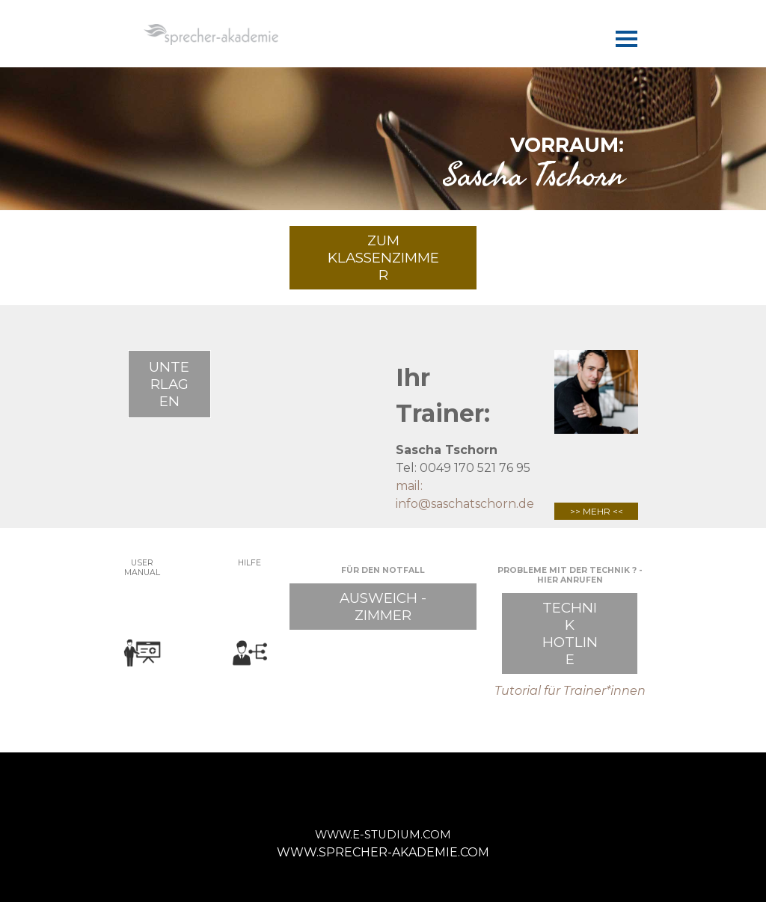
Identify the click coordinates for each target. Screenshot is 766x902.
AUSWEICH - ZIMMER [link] (383, 606)
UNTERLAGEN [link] (169, 384)
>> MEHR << (596, 511)
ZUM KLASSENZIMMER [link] (383, 257)
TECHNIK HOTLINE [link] (570, 633)
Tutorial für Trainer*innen (570, 691)
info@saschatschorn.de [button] (465, 504)
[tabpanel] (383, 157)
